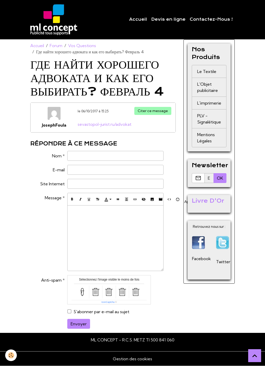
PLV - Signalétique (209, 119)
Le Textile (206, 71)
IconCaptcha (108, 302)
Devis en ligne (168, 19)
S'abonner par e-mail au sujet (101, 311)
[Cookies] (11, 355)
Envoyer (79, 323)
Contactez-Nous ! (211, 19)
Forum (56, 45)
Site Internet (52, 183)
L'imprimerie (209, 103)
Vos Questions (82, 45)
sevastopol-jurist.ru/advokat (104, 124)
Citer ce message (153, 110)
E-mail (59, 169)
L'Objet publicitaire (207, 87)
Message (53, 197)
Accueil (138, 19)
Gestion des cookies (132, 358)
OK (220, 178)
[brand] (54, 19)
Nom (57, 155)
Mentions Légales (206, 137)
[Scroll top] (254, 355)
